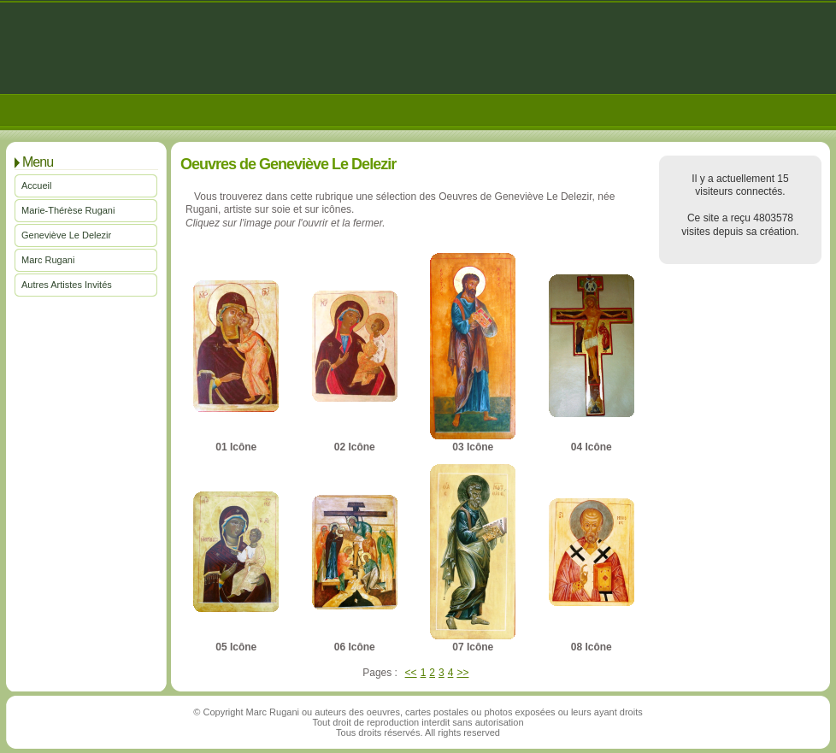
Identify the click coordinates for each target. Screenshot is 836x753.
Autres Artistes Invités (66, 284)
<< (411, 673)
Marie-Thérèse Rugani (68, 210)
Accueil (36, 185)
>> (462, 673)
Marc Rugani (47, 260)
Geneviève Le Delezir (66, 235)
